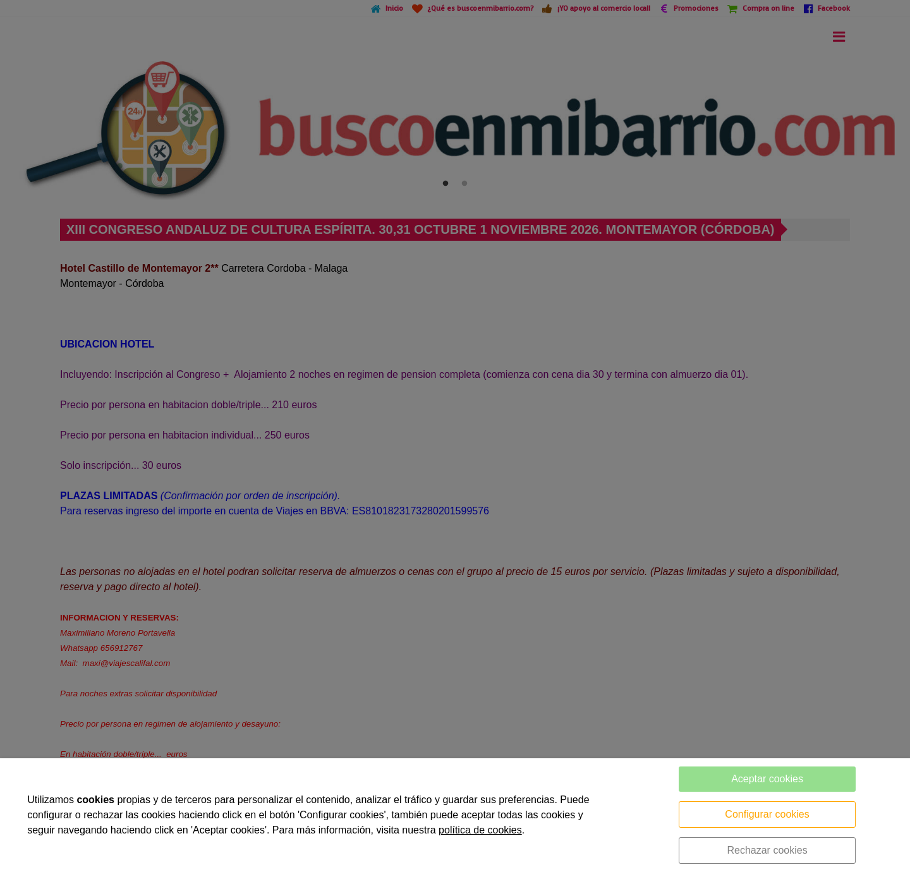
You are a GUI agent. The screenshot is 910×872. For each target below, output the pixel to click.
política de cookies (480, 830)
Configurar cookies (767, 814)
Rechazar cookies (767, 850)
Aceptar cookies (767, 778)
